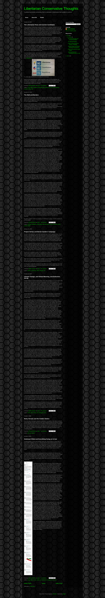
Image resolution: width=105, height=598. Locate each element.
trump (29, 89)
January (70, 37)
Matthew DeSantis (71, 28)
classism (29, 270)
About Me (34, 17)
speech (33, 433)
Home (26, 17)
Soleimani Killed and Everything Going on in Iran (40, 439)
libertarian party (41, 87)
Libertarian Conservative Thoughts (51, 9)
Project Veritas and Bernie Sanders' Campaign (39, 232)
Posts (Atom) (32, 586)
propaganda (40, 412)
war (44, 270)
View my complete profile (71, 30)
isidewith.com (29, 58)
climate (28, 412)
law (43, 224)
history (34, 412)
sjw (30, 433)
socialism (26, 89)
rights (29, 225)
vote (32, 89)
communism (33, 270)
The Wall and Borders (31, 95)
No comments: (44, 85)
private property (56, 87)
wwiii (55, 579)
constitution (34, 224)
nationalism (47, 224)
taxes (45, 412)
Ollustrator (55, 593)
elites (38, 270)
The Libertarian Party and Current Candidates (39, 25)
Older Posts (59, 583)
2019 (68, 55)
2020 (68, 35)
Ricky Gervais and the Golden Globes (36, 419)
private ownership (48, 87)
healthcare (35, 87)
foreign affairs (30, 87)
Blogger (64, 593)
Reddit (42, 17)
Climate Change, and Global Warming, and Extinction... (74, 47)
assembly (29, 224)
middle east (39, 579)
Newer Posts (27, 583)
